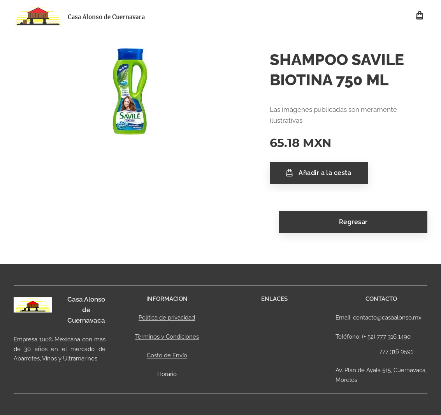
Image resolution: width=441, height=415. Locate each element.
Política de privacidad (167, 317)
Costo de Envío (167, 355)
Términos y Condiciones (167, 336)
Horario (167, 374)
